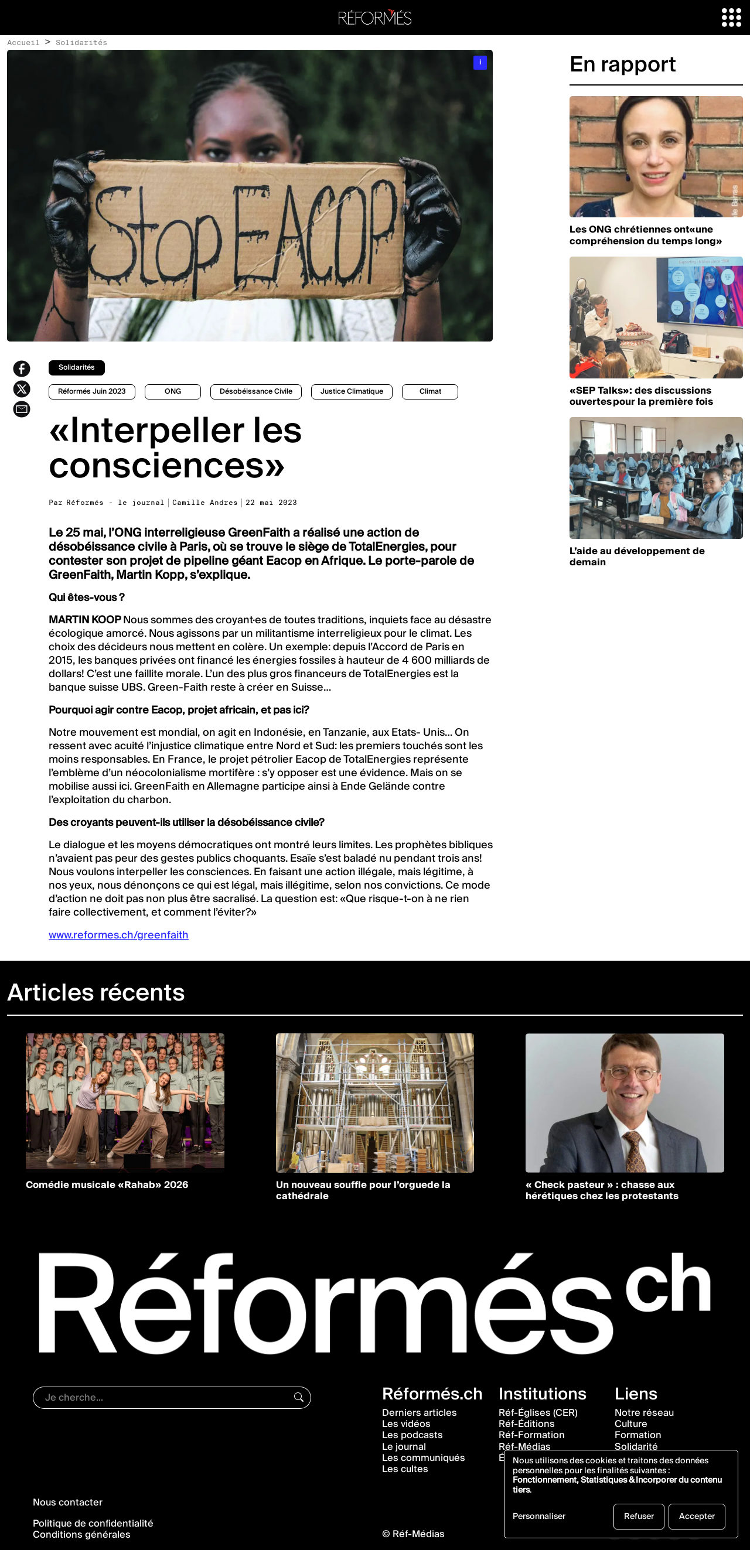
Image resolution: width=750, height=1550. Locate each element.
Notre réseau (644, 1413)
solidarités (77, 367)
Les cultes (405, 1469)
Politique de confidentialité (93, 1523)
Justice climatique (352, 391)
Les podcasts (412, 1435)
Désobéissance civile (256, 391)
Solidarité (636, 1447)
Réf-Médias (525, 1447)
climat (430, 391)
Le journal (404, 1447)
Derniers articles (419, 1413)
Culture (631, 1424)
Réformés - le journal (115, 502)
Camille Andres (205, 502)
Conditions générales (82, 1535)
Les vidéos (406, 1424)
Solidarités (81, 42)
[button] (731, 17)
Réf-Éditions (527, 1424)
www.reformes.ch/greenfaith (119, 935)
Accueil (23, 42)
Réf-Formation (532, 1435)
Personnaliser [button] (539, 1518)
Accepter (697, 1517)
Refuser (639, 1517)
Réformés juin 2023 (92, 391)
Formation (638, 1435)
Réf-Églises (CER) (538, 1413)
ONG (173, 391)
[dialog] (621, 1494)
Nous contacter (68, 1502)
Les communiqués (423, 1458)
